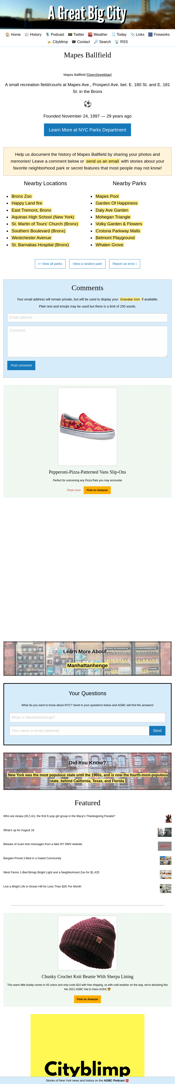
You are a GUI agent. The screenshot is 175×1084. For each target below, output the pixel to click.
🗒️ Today (118, 34)
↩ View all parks (50, 264)
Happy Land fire (27, 203)
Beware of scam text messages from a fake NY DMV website (42, 844)
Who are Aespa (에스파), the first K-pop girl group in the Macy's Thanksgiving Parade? (59, 816)
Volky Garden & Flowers (119, 223)
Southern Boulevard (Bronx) (38, 230)
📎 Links (137, 34)
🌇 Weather (97, 34)
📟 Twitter (76, 34)
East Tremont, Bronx (31, 210)
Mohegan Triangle (113, 217)
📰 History (32, 34)
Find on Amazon (97, 490)
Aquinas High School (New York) (43, 217)
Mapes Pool (107, 196)
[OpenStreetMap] (99, 75)
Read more (74, 490)
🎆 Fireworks (159, 34)
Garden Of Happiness (117, 203)
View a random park (87, 264)
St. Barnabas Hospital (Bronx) (40, 244)
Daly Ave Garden (112, 210)
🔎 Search (102, 42)
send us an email (102, 161)
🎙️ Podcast (54, 34)
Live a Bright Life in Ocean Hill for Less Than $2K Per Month (42, 886)
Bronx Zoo (22, 196)
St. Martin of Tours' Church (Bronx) (45, 223)
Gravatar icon (130, 299)
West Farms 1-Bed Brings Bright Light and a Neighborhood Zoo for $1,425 (51, 872)
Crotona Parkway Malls (118, 230)
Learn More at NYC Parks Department (87, 129)
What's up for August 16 (18, 830)
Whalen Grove (109, 244)
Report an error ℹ (125, 264)
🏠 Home (13, 34)
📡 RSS (121, 42)
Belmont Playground (115, 237)
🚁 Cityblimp (57, 42)
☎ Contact (81, 42)
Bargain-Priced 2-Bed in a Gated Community (32, 858)
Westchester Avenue (31, 237)
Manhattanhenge (87, 665)
